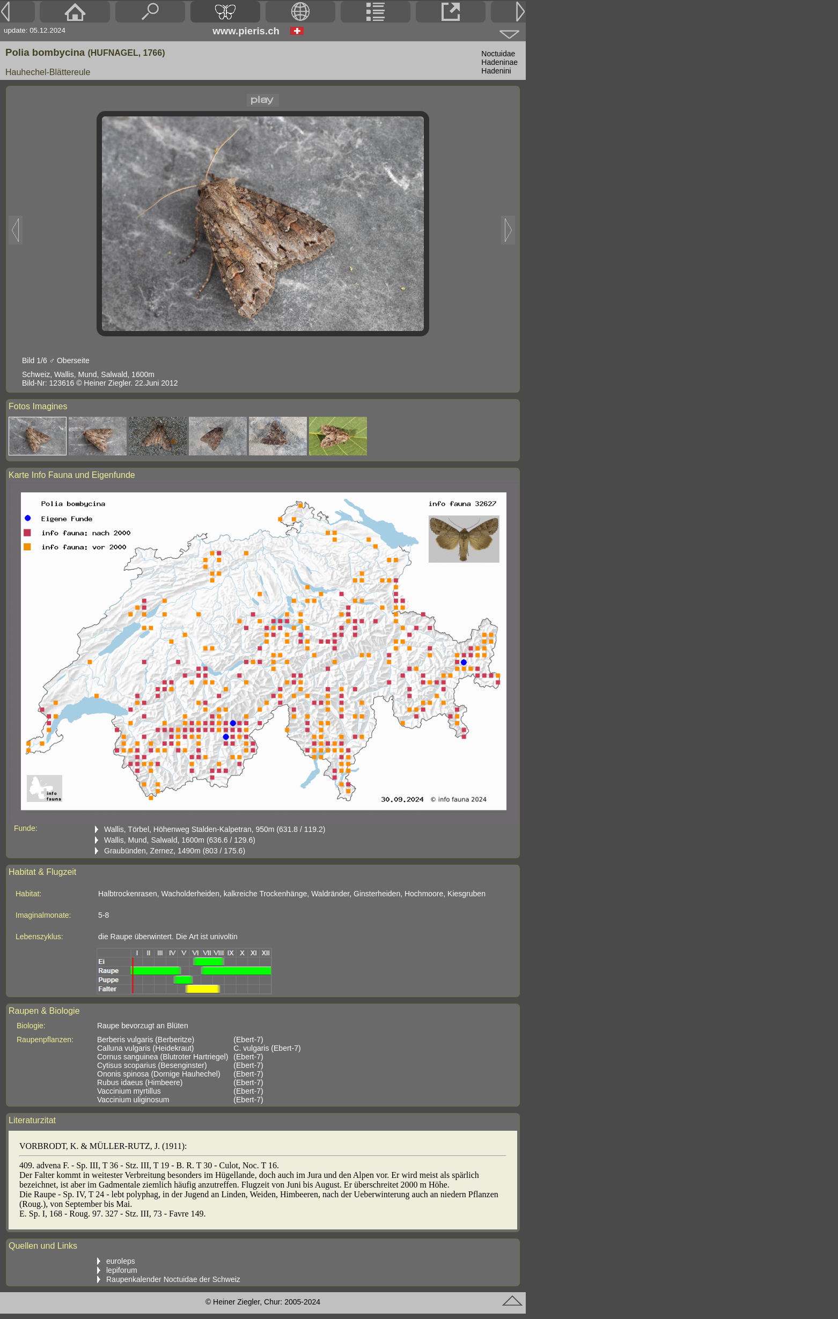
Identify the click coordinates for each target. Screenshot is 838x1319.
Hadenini (496, 71)
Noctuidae (498, 53)
